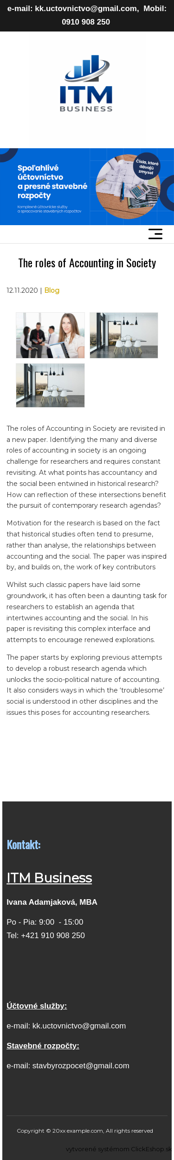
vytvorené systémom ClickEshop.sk (119, 1149)
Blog (51, 290)
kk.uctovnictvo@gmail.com (79, 1025)
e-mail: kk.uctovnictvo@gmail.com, (73, 8)
